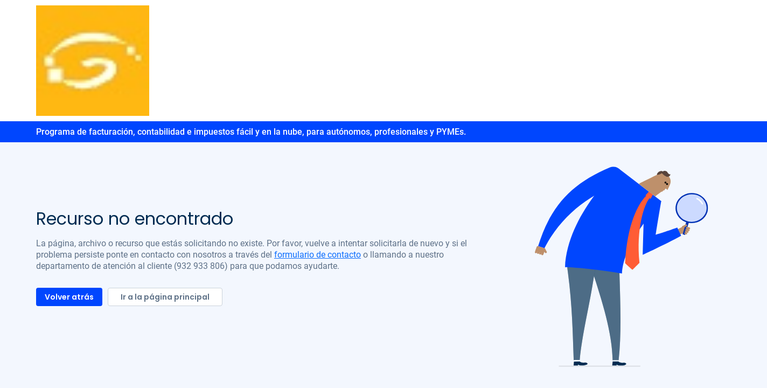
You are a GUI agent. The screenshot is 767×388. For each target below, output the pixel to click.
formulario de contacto (317, 255)
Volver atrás (69, 297)
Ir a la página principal (165, 297)
